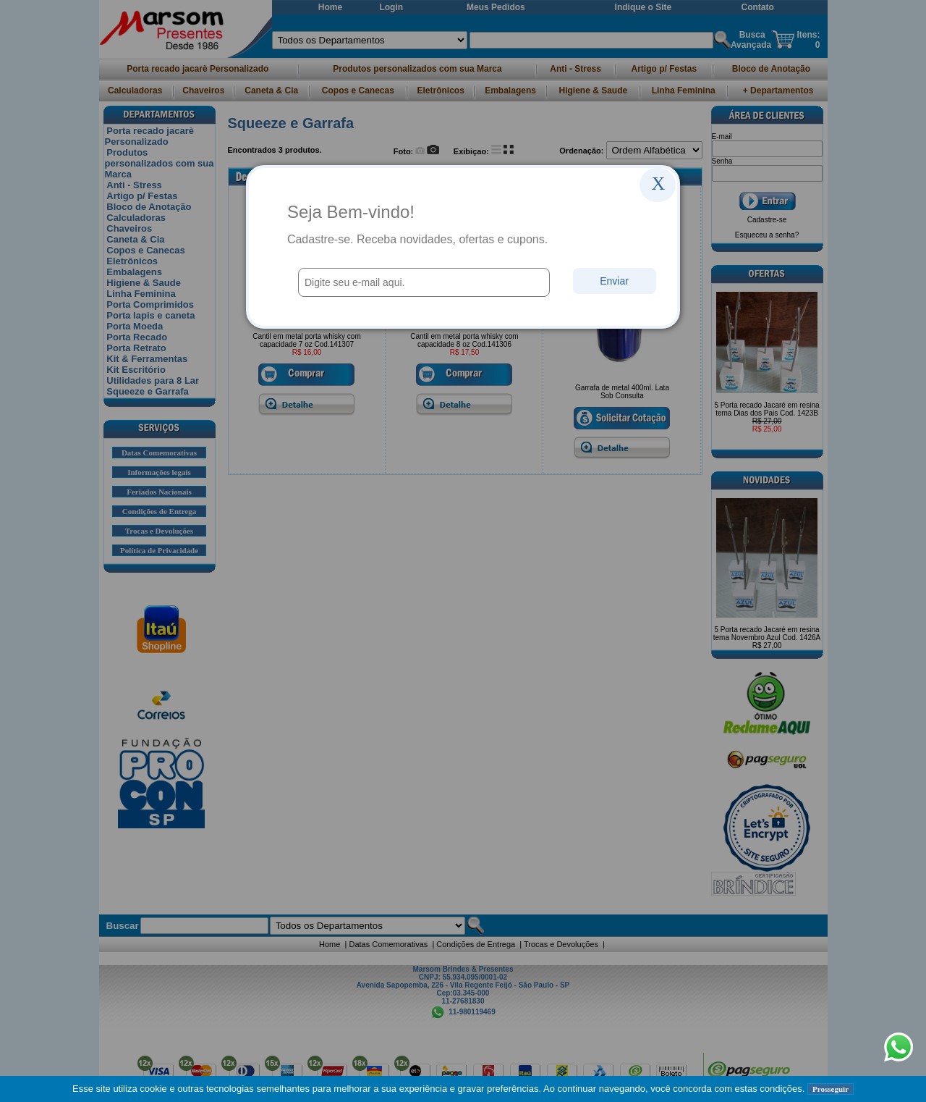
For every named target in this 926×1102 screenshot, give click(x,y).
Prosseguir (830, 1089)
